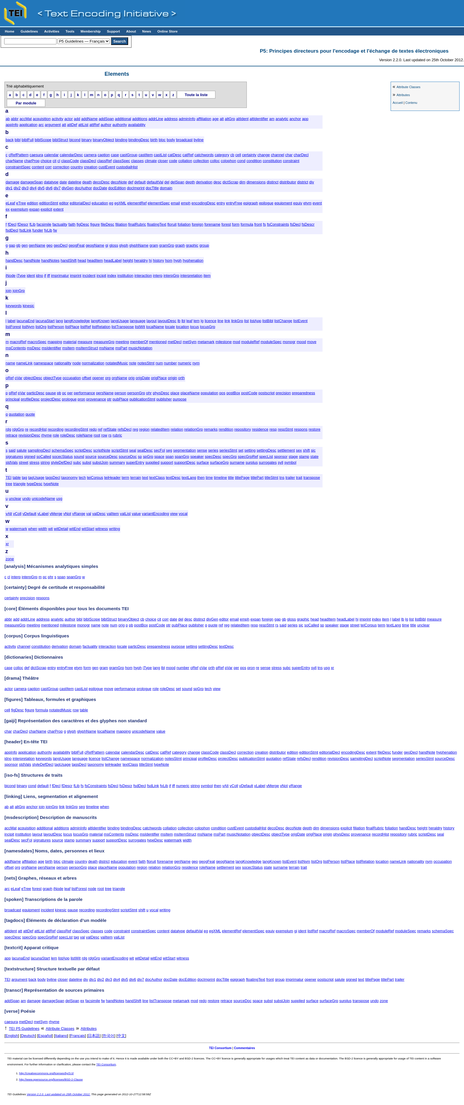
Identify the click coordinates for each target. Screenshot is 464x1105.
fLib (32, 224)
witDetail (61, 528)
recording (55, 429)
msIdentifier (51, 348)
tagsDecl (53, 477)
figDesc (83, 224)
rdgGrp (18, 429)
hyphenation (193, 260)
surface (202, 462)
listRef (85, 326)
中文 (121, 1035)
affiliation (203, 119)
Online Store (167, 31)
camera (90, 155)
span (169, 456)
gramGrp (166, 245)
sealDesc (145, 450)
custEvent (107, 167)
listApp (255, 321)
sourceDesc (108, 456)
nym (195, 363)
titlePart (257, 477)
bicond (74, 140)
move (311, 342)
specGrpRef (248, 456)
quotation (17, 414)
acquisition (42, 119)
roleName (84, 435)
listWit (140, 326)
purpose (179, 399)
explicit (46, 209)
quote (30, 414)
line (220, 321)
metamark (206, 342)
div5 (41, 188)
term (125, 477)
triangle (19, 484)
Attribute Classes (408, 87)
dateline (74, 182)
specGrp (230, 456)
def (130, 182)
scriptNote (101, 450)
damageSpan (31, 182)
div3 (25, 188)
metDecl (175, 342)
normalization (93, 363)
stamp (304, 456)
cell (238, 155)
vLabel (43, 513)
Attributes (403, 95)
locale (170, 326)
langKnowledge (77, 321)
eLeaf (10, 203)
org (108, 378)
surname (237, 462)
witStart (88, 528)
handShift (69, 260)
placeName (190, 393)
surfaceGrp (219, 462)
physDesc (161, 393)
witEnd (74, 528)
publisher (164, 399)
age (215, 119)
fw (55, 230)
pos (222, 393)
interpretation (191, 275)
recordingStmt (76, 429)
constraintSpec (18, 167)
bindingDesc (138, 140)
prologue (69, 399)
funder (37, 230)
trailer (290, 477)
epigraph (250, 203)
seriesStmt (228, 450)
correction (61, 167)
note (132, 363)
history (158, 260)
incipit (101, 275)
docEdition (117, 188)
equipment (283, 203)
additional (123, 119)
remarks (211, 429)
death (87, 182)
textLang (189, 477)
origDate (143, 378)
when (32, 528)
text (145, 477)
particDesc (35, 393)
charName (14, 161)
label (11, 321)
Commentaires (244, 1048)
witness (101, 528)
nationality (62, 363)
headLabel (113, 260)
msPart (121, 348)
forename (212, 224)
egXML (120, 203)
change (263, 155)
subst (86, 462)
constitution (272, 161)
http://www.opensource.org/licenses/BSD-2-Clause (51, 1079)
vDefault (29, 513)
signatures (14, 456)
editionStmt (48, 203)
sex (299, 450)
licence (211, 321)
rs (110, 435)
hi (150, 260)
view (174, 513)
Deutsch (28, 1035)
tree (9, 484)
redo (93, 429)
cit (55, 161)
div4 (33, 188)
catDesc (174, 155)
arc (41, 124)
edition (32, 203)
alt (222, 119)
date (63, 182)
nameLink (24, 363)
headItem (95, 260)
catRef (188, 155)
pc (64, 393)
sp (140, 456)
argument (53, 124)
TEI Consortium (220, 1048)
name (10, 363)
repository (242, 429)
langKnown (100, 321)
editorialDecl (80, 203)
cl (58, 161)
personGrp (136, 393)
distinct (272, 182)
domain (166, 188)
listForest (13, 326)
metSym (189, 342)
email (175, 203)
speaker (197, 456)
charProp (32, 161)
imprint (75, 275)
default (140, 182)
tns (281, 477)
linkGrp (237, 321)
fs (264, 224)
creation (91, 167)
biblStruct (60, 140)
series (213, 450)
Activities (51, 31)
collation (185, 161)
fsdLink (25, 230)
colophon (228, 161)
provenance (96, 399)
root (97, 435)
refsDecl (125, 429)
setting (250, 450)
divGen (68, 188)
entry (221, 203)
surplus (252, 462)
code (173, 161)
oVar (18, 378)
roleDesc (67, 435)
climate (151, 161)
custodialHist (127, 167)
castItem (145, 155)
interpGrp (171, 275)
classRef (104, 161)
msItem (68, 348)
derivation (204, 182)
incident (88, 275)
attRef (94, 124)
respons (301, 429)
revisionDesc (29, 435)
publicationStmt (142, 399)
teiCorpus (95, 477)
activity (57, 119)
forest (226, 224)
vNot (67, 513)
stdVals (12, 462)
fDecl (12, 224)
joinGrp (18, 290)
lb (179, 321)
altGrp (230, 119)
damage (12, 182)
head (82, 260)
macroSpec (36, 342)
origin (172, 378)
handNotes (50, 260)
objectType (52, 378)
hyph (177, 260)
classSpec (121, 161)
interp (157, 275)
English (12, 1035)
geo (49, 245)
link (227, 321)
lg (202, 321)
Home (9, 31)
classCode (70, 161)
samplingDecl (39, 450)
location (182, 326)
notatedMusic (116, 363)
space (159, 456)
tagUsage (36, 477)
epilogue (266, 203)
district (302, 182)
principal (13, 399)
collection (201, 161)
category (222, 155)
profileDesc (30, 399)
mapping (55, 342)
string (45, 462)
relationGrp (193, 429)
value (136, 513)
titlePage (242, 477)
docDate (100, 188)
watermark (18, 528)
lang (59, 321)
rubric (117, 435)
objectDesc (32, 378)
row (104, 435)
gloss (113, 245)
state (314, 456)
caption (104, 155)
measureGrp (104, 342)
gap (12, 245)
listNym (28, 326)
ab (8, 119)
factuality (59, 224)
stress (34, 462)
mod (236, 342)
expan (34, 209)
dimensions (256, 182)
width (42, 528)
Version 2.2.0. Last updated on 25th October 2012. (58, 1094)
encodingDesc (203, 203)
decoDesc (101, 182)
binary (86, 140)
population (209, 393)
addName (89, 119)
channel (277, 155)
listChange (283, 321)
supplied (152, 462)
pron (81, 399)
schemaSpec (62, 450)
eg (111, 203)
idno (39, 275)
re (26, 429)
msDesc (34, 348)
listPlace (72, 326)
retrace (11, 435)
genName (37, 245)
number (170, 363)
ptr (109, 399)
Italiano (61, 1035)
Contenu (411, 102)
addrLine (155, 119)
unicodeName (43, 498)
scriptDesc (83, 450)
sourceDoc (128, 456)
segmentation (184, 450)
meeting (122, 342)
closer (163, 161)
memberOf (139, 342)
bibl (18, 140)
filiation (121, 224)
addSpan (106, 119)
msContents (16, 348)
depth (190, 182)
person (120, 393)
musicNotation (140, 348)
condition (254, 161)
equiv (297, 203)
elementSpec (159, 203)
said (12, 450)
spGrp (148, 456)
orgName (119, 378)
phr (149, 393)
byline (198, 140)
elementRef (136, 203)
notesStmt (145, 363)
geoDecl (60, 245)
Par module (26, 103)
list (246, 321)
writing (114, 528)
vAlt (9, 513)
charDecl (301, 155)
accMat (26, 119)
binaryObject (103, 140)
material (70, 342)
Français (77, 1035)
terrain (135, 477)
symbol (290, 462)
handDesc (14, 260)
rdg (8, 429)
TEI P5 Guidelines (24, 1028)
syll (280, 462)
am (272, 119)
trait (299, 477)
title (231, 477)
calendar (51, 155)
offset (86, 378)
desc (217, 182)
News (146, 31)
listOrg (41, 326)
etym (307, 203)
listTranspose (123, 326)
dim (242, 182)
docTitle (152, 188)
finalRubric (137, 224)
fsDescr (308, 224)
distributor (288, 182)
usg (59, 498)
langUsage (120, 321)
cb (232, 155)
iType (21, 275)
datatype (51, 182)
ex (8, 209)
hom (169, 260)
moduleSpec (271, 342)
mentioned (158, 342)
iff (48, 275)
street (23, 462)
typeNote (51, 484)
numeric (184, 363)
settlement (286, 450)
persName (105, 393)
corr (48, 167)
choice (46, 161)
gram (153, 245)
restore (314, 429)
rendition (226, 429)
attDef (72, 124)
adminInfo (187, 119)
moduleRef (250, 342)
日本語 (93, 1035)
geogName (95, 245)
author (106, 124)
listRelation (101, 326)
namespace (43, 363)
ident (31, 275)
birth (154, 140)
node (76, 363)
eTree (21, 203)
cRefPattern (19, 155)
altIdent (242, 119)
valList (125, 513)
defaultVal (155, 182)
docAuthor (83, 188)
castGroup (128, 155)
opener (98, 378)
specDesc (213, 456)
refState (110, 429)
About (131, 31)
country (76, 167)
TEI (9, 477)
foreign (197, 224)
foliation (184, 224)
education (100, 203)
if (45, 275)
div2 (17, 188)
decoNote (119, 182)
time (209, 477)
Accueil (398, 102)
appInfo (12, 124)
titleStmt (271, 477)
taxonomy (69, 477)
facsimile (44, 224)
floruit (171, 224)
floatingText (156, 224)
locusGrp (207, 326)
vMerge (56, 513)
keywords (14, 305)
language (138, 321)
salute (22, 450)
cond (241, 161)
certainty (249, 155)
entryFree (234, 203)
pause (51, 393)
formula (247, 224)
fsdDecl (12, 230)
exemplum (19, 209)
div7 (57, 188)
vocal (183, 513)
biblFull (28, 140)
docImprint (136, 188)
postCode (249, 393)
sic (313, 450)
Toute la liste (196, 95)
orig (131, 378)
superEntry (135, 462)
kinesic (28, 305)
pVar (21, 393)
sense (202, 450)
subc (77, 462)
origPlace (159, 378)
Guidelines (29, 31)
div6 (49, 188)
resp (273, 429)
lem (197, 321)
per (70, 393)
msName (106, 348)
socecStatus (62, 456)
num (159, 363)
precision (283, 393)
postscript (266, 393)
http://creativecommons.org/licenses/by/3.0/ (46, 1073)
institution (125, 275)
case (115, 155)
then (201, 477)
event (317, 203)
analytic (282, 119)
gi (106, 245)
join (9, 290)
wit (50, 528)
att (64, 124)
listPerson (56, 326)
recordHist (37, 429)
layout (151, 321)
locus (194, 326)
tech (82, 477)
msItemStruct (87, 348)
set (240, 450)
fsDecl (295, 224)
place (175, 393)
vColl (17, 513)
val (88, 513)
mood (301, 342)
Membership (90, 31)
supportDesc (185, 462)
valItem (113, 513)
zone (10, 559)
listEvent (300, 321)
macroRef (18, 342)
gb (18, 245)
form (236, 224)
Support (113, 31)
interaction (143, 275)
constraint (291, 161)
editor (64, 203)
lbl (183, 321)
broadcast (184, 140)
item (207, 275)
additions (139, 119)
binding (121, 140)
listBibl (267, 321)
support (166, 462)
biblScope (43, 140)
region (144, 429)
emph (186, 203)
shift (306, 450)
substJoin (100, 462)
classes (137, 161)
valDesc (99, 513)
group (204, 245)
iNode (10, 275)
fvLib (48, 230)
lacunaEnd (25, 321)
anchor (295, 119)
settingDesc (266, 450)
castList (160, 155)
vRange (78, 513)
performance (84, 393)
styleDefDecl (61, 462)
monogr (289, 342)
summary (117, 462)
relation (177, 429)
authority (119, 124)
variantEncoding (155, 513)
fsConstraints (278, 224)
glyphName (139, 245)
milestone (223, 342)
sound (79, 456)
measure (85, 342)
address (171, 119)
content (38, 167)
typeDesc (34, 484)
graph (180, 245)
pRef (13, 393)
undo (26, 498)
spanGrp (182, 456)
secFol (159, 450)
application (28, 124)
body (171, 140)
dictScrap (230, 182)
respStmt (285, 429)
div (311, 182)
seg (169, 450)
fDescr (22, 224)
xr (7, 544)
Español (45, 1035)
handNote (32, 260)
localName (155, 326)
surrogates (268, 462)
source (90, 456)
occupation (72, 378)
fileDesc (108, 224)
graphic (192, 245)
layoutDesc (167, 321)
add (77, 119)
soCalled (43, 456)
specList (266, 456)
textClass (157, 477)
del (166, 182)
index (111, 275)
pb (59, 393)
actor (69, 119)
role (56, 435)
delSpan (177, 182)
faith (71, 224)
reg (135, 429)
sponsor (281, 456)
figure (95, 224)
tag (24, 477)
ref (100, 429)
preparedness (303, 393)
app (305, 119)
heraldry (141, 260)
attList (83, 124)
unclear (15, 498)
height (128, 260)
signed (30, 456)
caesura (36, 155)
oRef (10, 378)
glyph (123, 245)
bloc (162, 140)
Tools (69, 31)
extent (58, 209)
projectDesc (51, 399)
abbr (15, 119)
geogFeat (77, 245)
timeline (220, 477)
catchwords (204, 155)
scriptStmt (119, 450)
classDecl (88, 161)
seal (132, 450)
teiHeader (112, 477)
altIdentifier (259, 119)
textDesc (173, 477)
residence (260, 429)
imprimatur (60, 275)
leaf (189, 321)
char (289, 155)
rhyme (46, 435)
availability (136, 124)
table (16, 477)
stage (293, 456)
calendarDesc (71, 155)
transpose (311, 477)
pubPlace (120, 399)
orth (181, 378)
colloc (215, 161)
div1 (9, 188)
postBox (233, 393)
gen (24, 245)
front (258, 224)
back (10, 140)
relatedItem (160, 429)
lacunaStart (45, 321)
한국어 (108, 1035)
